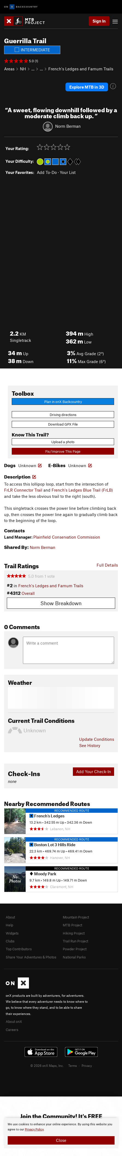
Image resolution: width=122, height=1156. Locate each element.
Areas (9, 68)
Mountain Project (76, 917)
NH (23, 68)
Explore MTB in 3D (86, 87)
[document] (61, 1133)
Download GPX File (63, 424)
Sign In (99, 20)
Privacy (87, 1065)
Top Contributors (19, 949)
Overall (28, 593)
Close (61, 1140)
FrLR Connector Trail (23, 490)
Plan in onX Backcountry (63, 401)
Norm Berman (68, 125)
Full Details (107, 565)
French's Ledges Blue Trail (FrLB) (82, 490)
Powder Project (75, 949)
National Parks (74, 957)
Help (9, 925)
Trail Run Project (75, 941)
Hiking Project (74, 933)
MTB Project (72, 925)
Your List (68, 172)
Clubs (10, 941)
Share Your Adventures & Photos (31, 957)
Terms (72, 1065)
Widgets (12, 933)
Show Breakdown (61, 603)
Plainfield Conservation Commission (66, 537)
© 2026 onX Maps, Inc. (47, 1065)
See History (89, 745)
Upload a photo (63, 442)
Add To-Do (47, 172)
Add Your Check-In (93, 771)
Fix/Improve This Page (63, 451)
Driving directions (63, 415)
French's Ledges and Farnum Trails (80, 68)
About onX (14, 1021)
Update (96, 739)
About (10, 917)
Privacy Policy (34, 1129)
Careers (12, 1029)
